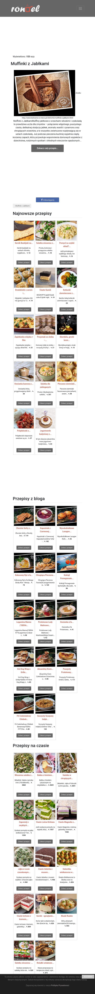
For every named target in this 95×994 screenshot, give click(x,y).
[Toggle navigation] (80, 8)
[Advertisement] (47, 36)
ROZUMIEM (88, 977)
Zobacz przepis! (24, 262)
